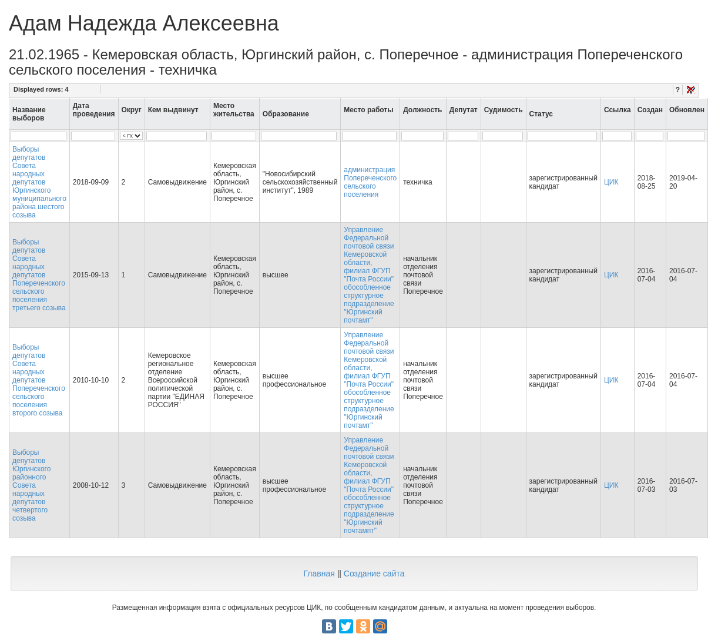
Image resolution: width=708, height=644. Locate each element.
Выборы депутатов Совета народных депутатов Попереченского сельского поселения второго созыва (38, 380)
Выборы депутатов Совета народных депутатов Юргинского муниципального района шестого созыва (39, 182)
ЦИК (611, 182)
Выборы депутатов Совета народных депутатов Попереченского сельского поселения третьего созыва (39, 275)
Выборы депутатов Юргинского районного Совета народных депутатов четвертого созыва (31, 485)
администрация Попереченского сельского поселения (370, 182)
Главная (318, 573)
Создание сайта (374, 573)
